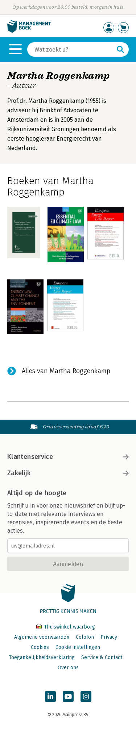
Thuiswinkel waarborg (65, 627)
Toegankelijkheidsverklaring (42, 657)
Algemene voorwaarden (41, 637)
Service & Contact (101, 657)
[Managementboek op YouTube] (68, 696)
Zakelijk (68, 473)
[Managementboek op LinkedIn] (50, 696)
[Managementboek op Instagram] (86, 696)
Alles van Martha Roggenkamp (66, 371)
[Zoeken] (70, 49)
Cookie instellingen (77, 647)
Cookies (40, 647)
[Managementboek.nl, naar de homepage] (29, 31)
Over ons (68, 668)
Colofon (85, 637)
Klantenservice (68, 457)
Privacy (108, 637)
